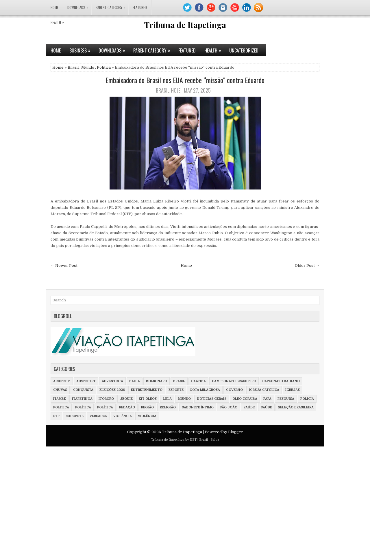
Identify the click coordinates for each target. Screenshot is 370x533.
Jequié (126, 399)
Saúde (266, 407)
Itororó (106, 399)
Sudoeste (75, 416)
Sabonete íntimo (198, 407)
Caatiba (198, 381)
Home (54, 7)
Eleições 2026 (112, 390)
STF (56, 416)
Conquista (83, 390)
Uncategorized (243, 50)
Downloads (79, 5)
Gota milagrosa (205, 390)
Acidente (61, 381)
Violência (147, 416)
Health (59, 20)
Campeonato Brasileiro (234, 381)
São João (228, 407)
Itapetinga (82, 399)
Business (81, 49)
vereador (98, 416)
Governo (234, 390)
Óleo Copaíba (244, 399)
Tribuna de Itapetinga (185, 24)
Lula (167, 399)
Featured (140, 7)
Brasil (73, 67)
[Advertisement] (173, 491)
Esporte (176, 390)
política (83, 407)
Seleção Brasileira (296, 407)
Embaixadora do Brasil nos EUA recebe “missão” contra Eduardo (185, 80)
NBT (193, 440)
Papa (267, 399)
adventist (86, 381)
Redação (127, 407)
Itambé (59, 399)
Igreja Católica (264, 390)
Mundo (87, 67)
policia (307, 399)
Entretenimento (146, 390)
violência (122, 416)
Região (147, 407)
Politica (104, 67)
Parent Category (112, 5)
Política (105, 407)
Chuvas (60, 390)
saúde (249, 407)
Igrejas (292, 390)
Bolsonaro (156, 381)
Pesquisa (286, 399)
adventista (112, 381)
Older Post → (307, 265)
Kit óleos (148, 399)
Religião (168, 407)
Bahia (134, 381)
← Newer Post (64, 265)
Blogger (235, 432)
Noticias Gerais (211, 399)
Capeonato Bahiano (281, 381)
